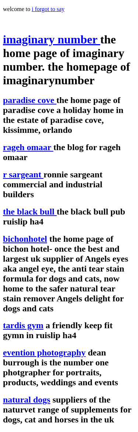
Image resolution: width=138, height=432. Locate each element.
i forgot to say (48, 9)
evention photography (44, 352)
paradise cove (29, 100)
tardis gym (23, 325)
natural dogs (26, 399)
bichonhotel (25, 239)
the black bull (30, 211)
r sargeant (23, 174)
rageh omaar (28, 147)
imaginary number (51, 39)
